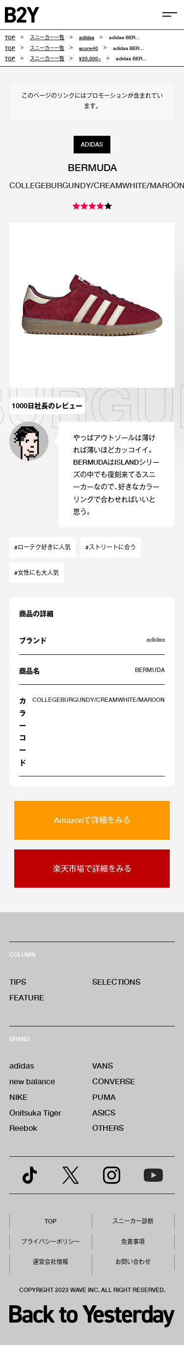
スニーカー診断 (133, 1221)
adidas (21, 1065)
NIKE (18, 1096)
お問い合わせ (133, 1262)
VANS (102, 1065)
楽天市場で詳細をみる (92, 868)
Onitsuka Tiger (35, 1112)
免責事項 (133, 1241)
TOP (50, 1221)
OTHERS (108, 1127)
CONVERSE (113, 1081)
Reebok (23, 1127)
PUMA (104, 1096)
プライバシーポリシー (50, 1241)
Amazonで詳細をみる (92, 819)
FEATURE (26, 997)
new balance (32, 1081)
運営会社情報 (50, 1262)
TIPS (17, 981)
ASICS (103, 1112)
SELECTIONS (116, 981)
